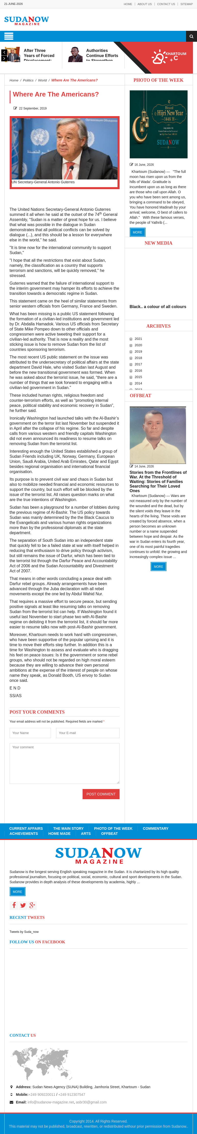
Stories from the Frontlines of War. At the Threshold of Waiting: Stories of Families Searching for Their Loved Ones (158, 481)
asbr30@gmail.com (91, 1102)
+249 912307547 (71, 1094)
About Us (145, 4)
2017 (138, 364)
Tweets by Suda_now (24, 932)
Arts (86, 834)
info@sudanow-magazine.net (51, 1102)
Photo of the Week (113, 828)
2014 (138, 383)
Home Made (59, 834)
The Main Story (68, 828)
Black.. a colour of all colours (158, 307)
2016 (138, 370)
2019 (138, 351)
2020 (138, 345)
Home (128, 4)
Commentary (155, 828)
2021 (138, 339)
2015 (138, 377)
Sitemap (186, 4)
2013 (138, 390)
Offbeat (140, 395)
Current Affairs (26, 828)
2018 (138, 358)
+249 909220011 (42, 1094)
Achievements (24, 834)
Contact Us (166, 4)
